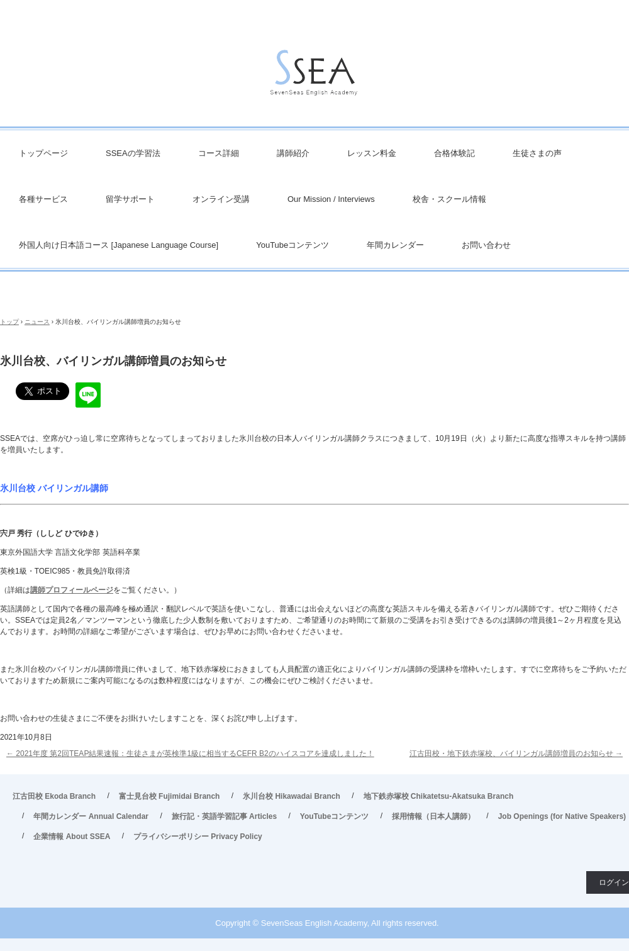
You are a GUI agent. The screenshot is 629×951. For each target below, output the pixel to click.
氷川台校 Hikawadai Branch (291, 796)
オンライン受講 (221, 199)
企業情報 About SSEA (71, 836)
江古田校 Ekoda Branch (54, 796)
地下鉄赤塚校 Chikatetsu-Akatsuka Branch (439, 796)
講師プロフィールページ (71, 590)
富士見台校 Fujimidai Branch (169, 796)
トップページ (43, 153)
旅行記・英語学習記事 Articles (224, 816)
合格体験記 (454, 153)
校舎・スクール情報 (449, 199)
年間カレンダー (395, 245)
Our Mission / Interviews (331, 199)
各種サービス (43, 199)
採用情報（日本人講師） (433, 816)
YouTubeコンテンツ (292, 245)
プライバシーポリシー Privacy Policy (197, 836)
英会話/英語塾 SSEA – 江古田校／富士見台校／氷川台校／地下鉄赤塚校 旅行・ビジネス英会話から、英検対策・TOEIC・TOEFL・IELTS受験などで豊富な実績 (314, 76)
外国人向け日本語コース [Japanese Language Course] (118, 245)
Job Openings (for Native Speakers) (562, 816)
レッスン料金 (371, 153)
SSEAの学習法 (133, 153)
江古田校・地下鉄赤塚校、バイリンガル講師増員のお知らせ (516, 753)
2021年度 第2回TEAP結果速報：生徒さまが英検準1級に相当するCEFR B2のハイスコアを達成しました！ (190, 753)
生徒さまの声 (537, 153)
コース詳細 (218, 153)
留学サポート (130, 199)
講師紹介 (293, 153)
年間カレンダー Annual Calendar (90, 816)
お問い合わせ (486, 245)
